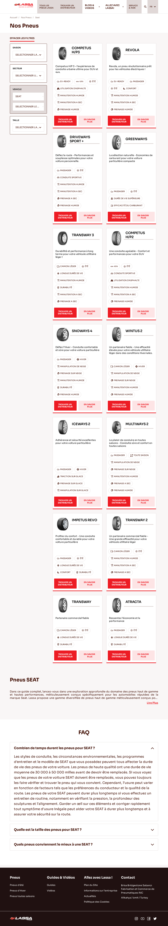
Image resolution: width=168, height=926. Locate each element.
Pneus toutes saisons (22, 896)
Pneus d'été (17, 885)
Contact (128, 878)
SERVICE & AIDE (132, 8)
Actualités (90, 896)
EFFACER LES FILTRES (22, 40)
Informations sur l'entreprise (100, 890)
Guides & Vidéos (61, 878)
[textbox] (28, 57)
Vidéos (51, 890)
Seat (37, 20)
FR (152, 8)
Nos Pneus (26, 20)
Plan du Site (91, 885)
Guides (51, 885)
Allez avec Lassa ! (98, 878)
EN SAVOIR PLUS (90, 123)
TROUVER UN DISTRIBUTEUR (69, 8)
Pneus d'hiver (18, 890)
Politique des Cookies (96, 901)
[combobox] (28, 58)
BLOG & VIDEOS (93, 8)
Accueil (13, 20)
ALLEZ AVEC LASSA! (113, 8)
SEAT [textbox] (18, 99)
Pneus (15, 878)
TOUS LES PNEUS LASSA (46, 8)
